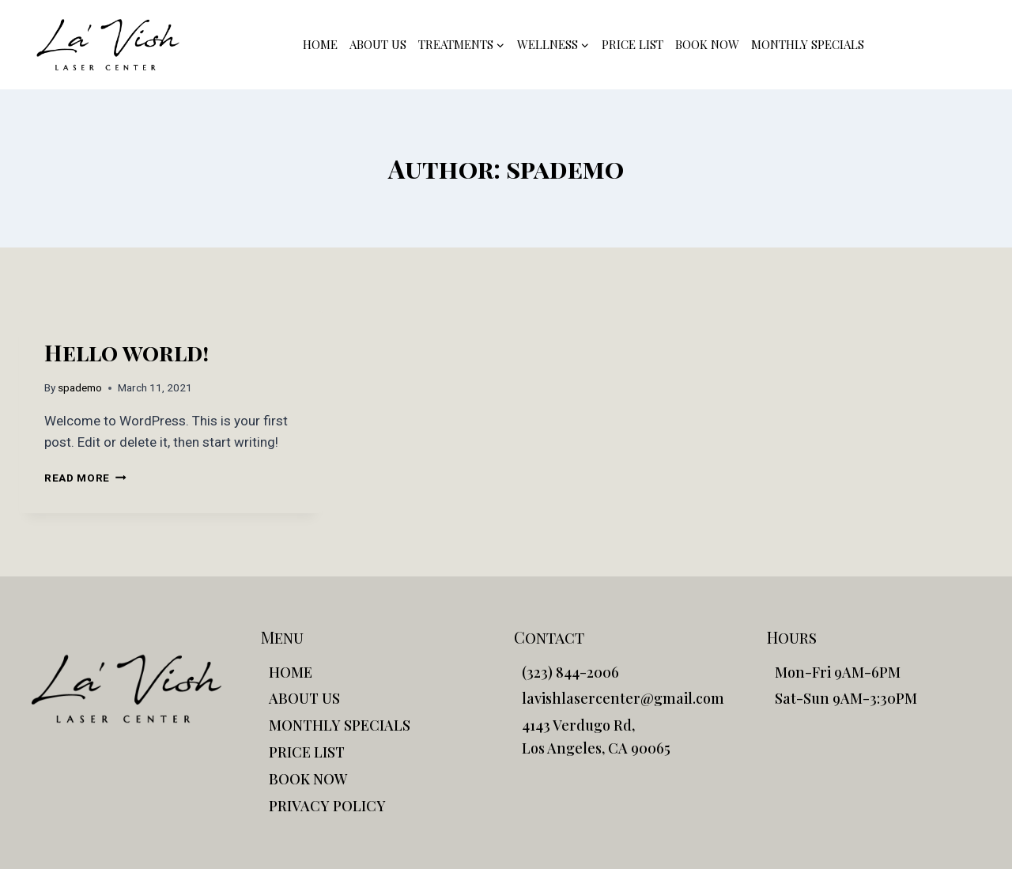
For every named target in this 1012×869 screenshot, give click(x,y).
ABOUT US (377, 44)
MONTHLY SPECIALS (807, 44)
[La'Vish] (108, 44)
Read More (85, 477)
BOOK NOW (707, 44)
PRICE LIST (632, 44)
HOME (320, 44)
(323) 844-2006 (935, 44)
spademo (80, 387)
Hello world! (126, 352)
